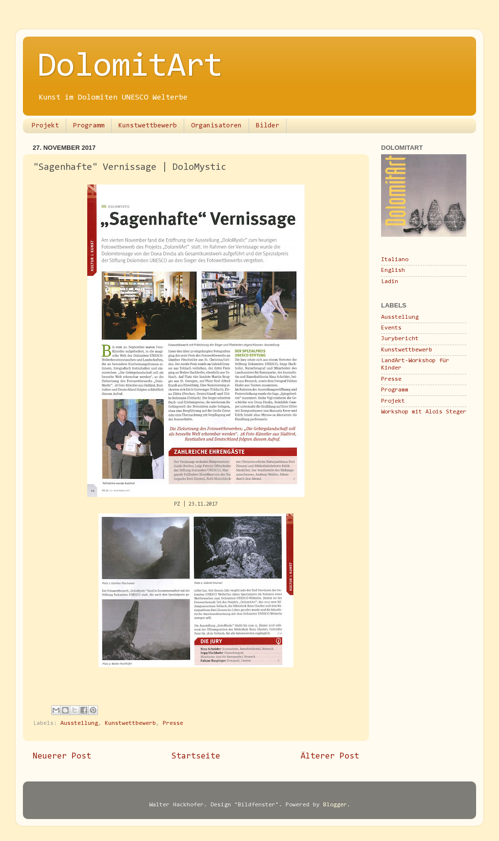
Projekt (45, 126)
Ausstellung (79, 723)
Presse (173, 723)
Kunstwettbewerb (147, 126)
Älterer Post (330, 756)
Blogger (335, 805)
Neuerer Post (62, 756)
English (393, 270)
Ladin (389, 282)
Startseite (196, 756)
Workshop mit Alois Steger (423, 412)
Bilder (267, 126)
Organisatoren (216, 126)
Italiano (394, 260)
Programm (88, 126)
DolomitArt (130, 67)
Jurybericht (400, 339)
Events (391, 328)
